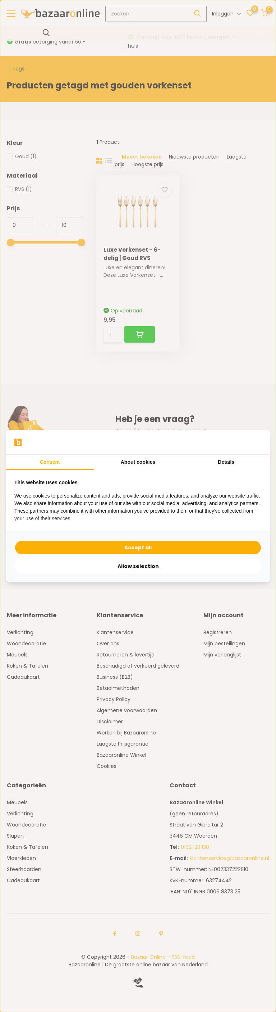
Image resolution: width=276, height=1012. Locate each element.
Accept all (138, 547)
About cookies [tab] (138, 462)
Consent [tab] (50, 462)
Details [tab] (226, 462)
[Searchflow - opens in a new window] (253, 442)
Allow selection (138, 566)
